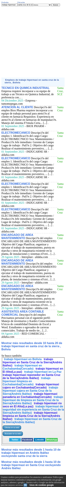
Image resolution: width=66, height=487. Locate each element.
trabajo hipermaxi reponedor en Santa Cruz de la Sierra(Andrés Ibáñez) (31, 376)
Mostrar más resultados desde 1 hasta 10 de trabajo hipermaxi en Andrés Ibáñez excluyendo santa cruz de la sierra (31, 452)
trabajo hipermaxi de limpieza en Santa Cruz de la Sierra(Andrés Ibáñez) (33, 400)
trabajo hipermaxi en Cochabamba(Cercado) (22, 367)
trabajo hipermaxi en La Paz (43, 371)
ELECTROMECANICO (15, 132)
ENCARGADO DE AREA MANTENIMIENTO (17, 236)
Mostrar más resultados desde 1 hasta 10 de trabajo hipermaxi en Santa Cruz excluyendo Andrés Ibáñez (31, 465)
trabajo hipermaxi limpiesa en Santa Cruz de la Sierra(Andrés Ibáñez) (31, 416)
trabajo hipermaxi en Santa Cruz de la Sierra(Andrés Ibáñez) (32, 362)
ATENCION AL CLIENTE (17, 107)
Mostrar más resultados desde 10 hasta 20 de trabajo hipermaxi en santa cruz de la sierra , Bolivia (31, 346)
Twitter (15, 440)
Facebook (27, 440)
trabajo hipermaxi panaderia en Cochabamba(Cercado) (30, 395)
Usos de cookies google (42, 485)
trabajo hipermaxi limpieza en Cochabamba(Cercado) (27, 381)
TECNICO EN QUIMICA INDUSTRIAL (25, 87)
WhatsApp (52, 440)
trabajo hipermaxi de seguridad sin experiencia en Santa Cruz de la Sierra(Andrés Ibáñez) (33, 409)
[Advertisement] (33, 42)
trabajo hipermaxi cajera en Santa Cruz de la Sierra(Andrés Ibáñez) (30, 390)
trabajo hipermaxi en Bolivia (23, 359)
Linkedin (39, 440)
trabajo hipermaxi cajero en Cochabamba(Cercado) (31, 386)
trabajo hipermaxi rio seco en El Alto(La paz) (32, 405)
